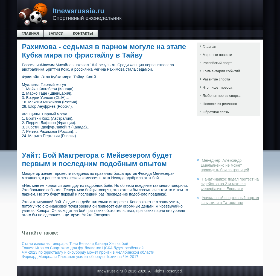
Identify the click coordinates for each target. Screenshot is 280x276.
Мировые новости (217, 55)
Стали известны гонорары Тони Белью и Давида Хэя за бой (75, 243)
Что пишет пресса (217, 87)
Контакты (83, 33)
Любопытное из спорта (221, 96)
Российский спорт (217, 63)
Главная (30, 33)
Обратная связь (216, 112)
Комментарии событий (221, 71)
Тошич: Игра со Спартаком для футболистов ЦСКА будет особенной (83, 248)
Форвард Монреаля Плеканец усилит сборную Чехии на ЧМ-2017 (80, 256)
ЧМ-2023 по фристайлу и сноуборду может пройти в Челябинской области (88, 252)
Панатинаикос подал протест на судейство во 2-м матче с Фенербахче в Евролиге (230, 184)
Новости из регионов (220, 104)
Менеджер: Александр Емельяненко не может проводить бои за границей (225, 165)
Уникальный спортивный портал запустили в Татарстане (230, 200)
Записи (55, 33)
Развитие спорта (216, 79)
